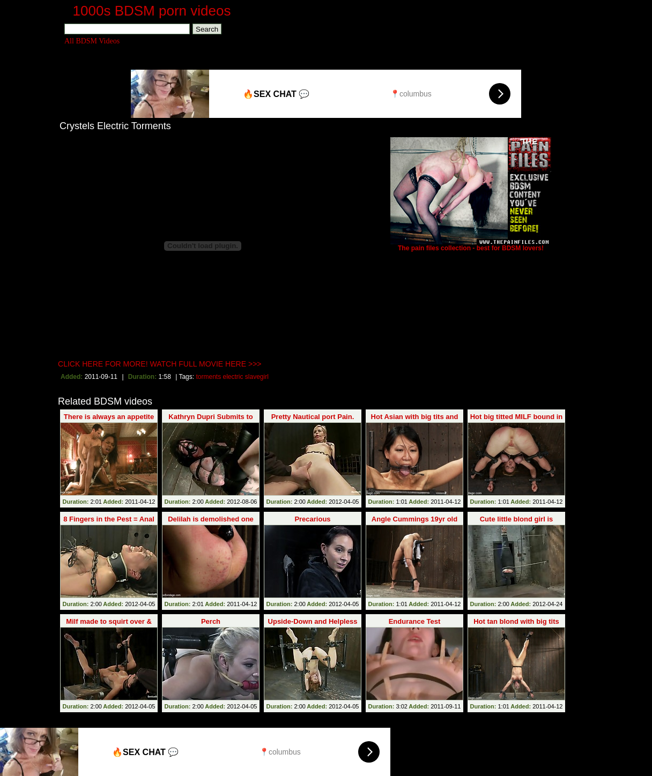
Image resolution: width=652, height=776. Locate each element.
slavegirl (257, 376)
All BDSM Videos (92, 41)
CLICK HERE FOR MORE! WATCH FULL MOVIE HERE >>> (160, 364)
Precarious (312, 519)
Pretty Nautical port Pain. (312, 417)
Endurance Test (415, 621)
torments (208, 376)
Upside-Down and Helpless (313, 621)
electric (233, 376)
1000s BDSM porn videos (152, 11)
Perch (210, 621)
